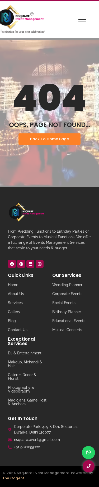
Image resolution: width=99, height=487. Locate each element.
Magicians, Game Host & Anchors (27, 402)
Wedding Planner (67, 285)
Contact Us (17, 330)
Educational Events (68, 321)
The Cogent (13, 478)
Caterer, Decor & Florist (22, 377)
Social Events (64, 303)
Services (15, 303)
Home (13, 285)
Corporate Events (67, 294)
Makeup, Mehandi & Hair (25, 364)
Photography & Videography (21, 389)
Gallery (14, 312)
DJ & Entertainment (24, 353)
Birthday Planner (66, 312)
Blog (12, 321)
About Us (16, 294)
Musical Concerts (67, 330)
